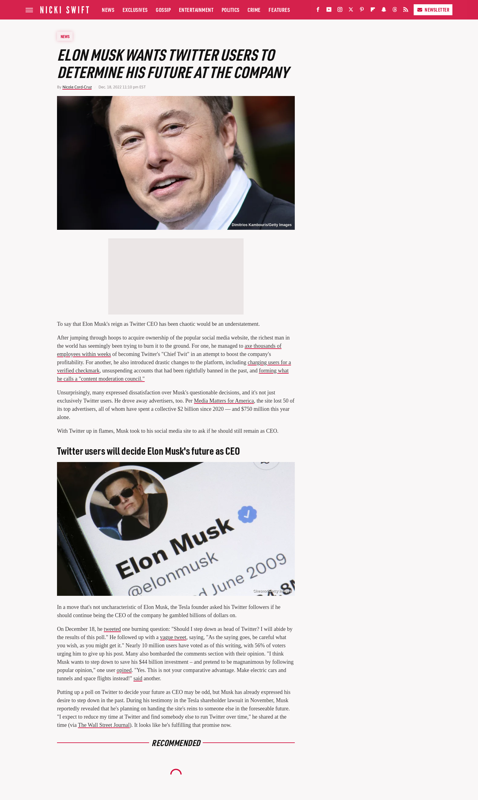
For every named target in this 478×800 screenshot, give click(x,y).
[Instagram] (340, 10)
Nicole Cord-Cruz (77, 87)
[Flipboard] (373, 10)
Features (279, 9)
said (138, 678)
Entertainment (196, 9)
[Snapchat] (384, 10)
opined (124, 670)
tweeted (112, 629)
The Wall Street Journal (104, 725)
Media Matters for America (224, 401)
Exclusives (135, 9)
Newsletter (433, 9)
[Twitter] (351, 10)
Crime (254, 9)
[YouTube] (329, 10)
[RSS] (406, 10)
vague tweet (173, 637)
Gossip (163, 9)
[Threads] (395, 10)
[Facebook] (318, 10)
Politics (231, 9)
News (108, 9)
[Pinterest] (362, 10)
